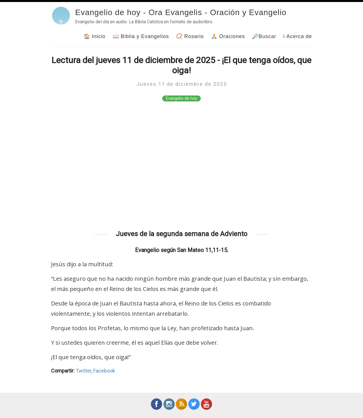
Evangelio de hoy (181, 98)
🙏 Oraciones (228, 36)
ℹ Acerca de (297, 36)
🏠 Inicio (94, 36)
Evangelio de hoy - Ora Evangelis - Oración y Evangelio (180, 12)
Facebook (104, 371)
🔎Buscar (264, 36)
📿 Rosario (190, 36)
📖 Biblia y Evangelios (141, 36)
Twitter (83, 371)
